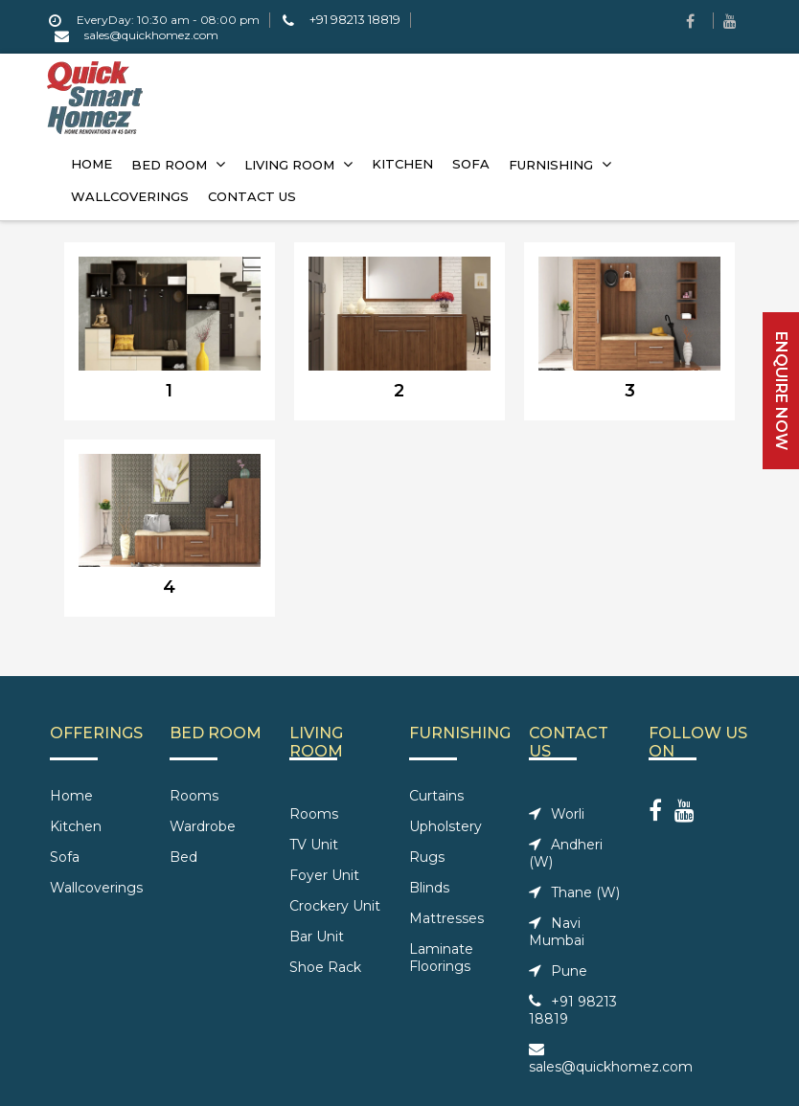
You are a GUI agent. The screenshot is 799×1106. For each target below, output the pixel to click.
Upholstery (445, 826)
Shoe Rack (325, 967)
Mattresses (446, 918)
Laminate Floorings (441, 957)
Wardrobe (203, 826)
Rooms (194, 795)
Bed (183, 857)
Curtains (436, 795)
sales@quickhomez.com (611, 1058)
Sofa (65, 857)
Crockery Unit (334, 905)
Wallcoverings (96, 887)
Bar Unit (316, 936)
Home (71, 795)
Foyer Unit (324, 875)
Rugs (427, 857)
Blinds (429, 887)
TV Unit (313, 844)
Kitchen (76, 826)
